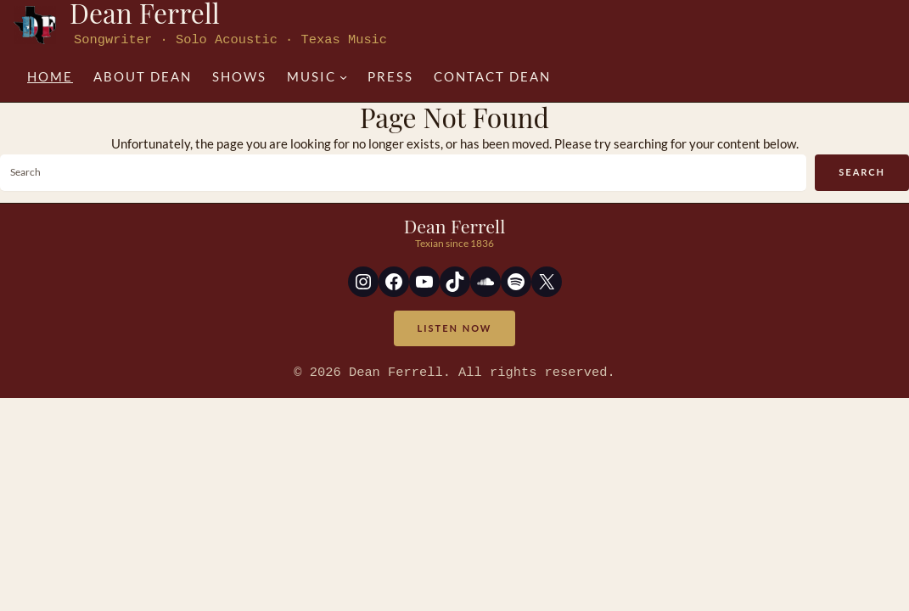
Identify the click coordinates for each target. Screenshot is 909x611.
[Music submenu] (317, 75)
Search (862, 171)
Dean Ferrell (455, 225)
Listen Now (455, 327)
